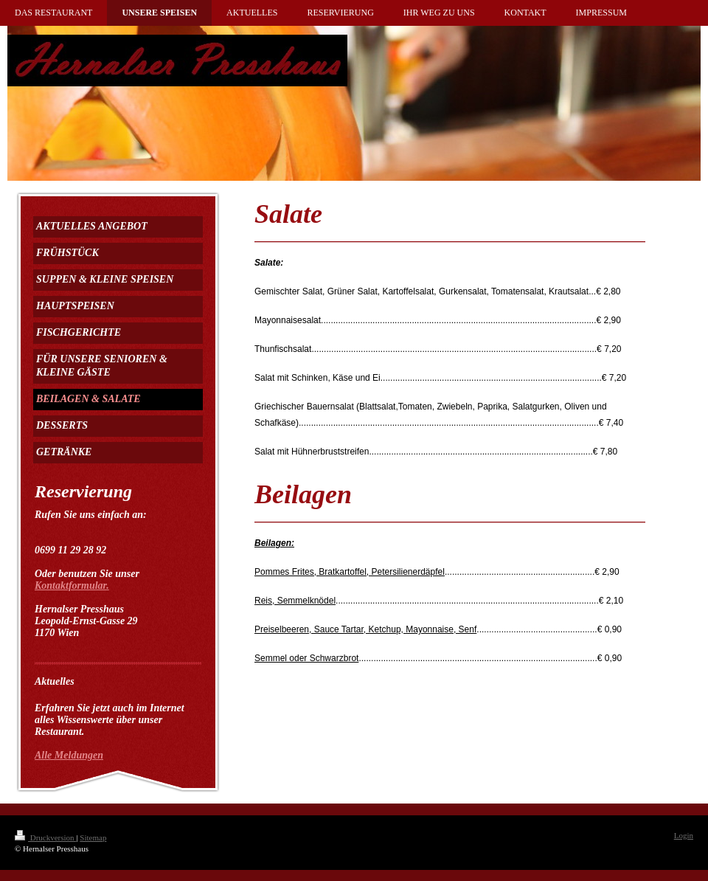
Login (683, 835)
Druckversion (45, 837)
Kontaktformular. (72, 585)
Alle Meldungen (69, 755)
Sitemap (93, 837)
